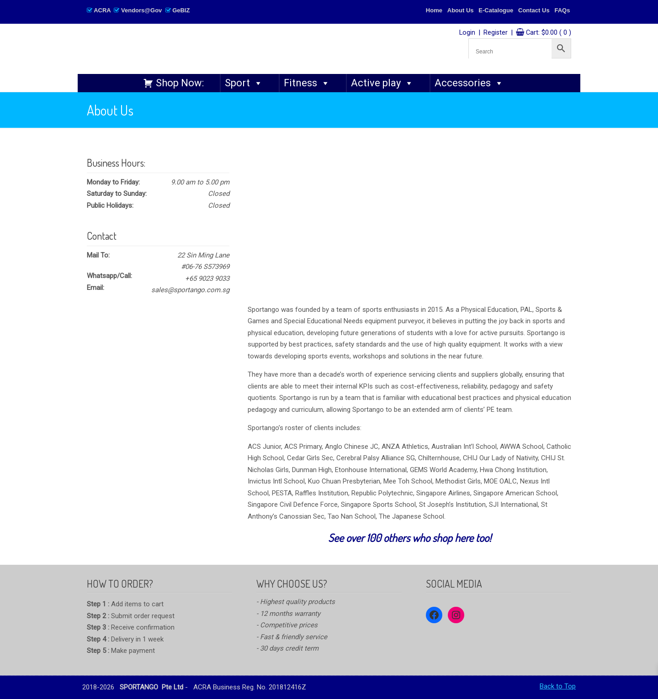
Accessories (469, 83)
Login (467, 33)
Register (495, 33)
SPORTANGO (222, 46)
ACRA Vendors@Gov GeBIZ (138, 10)
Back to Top (558, 686)
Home (434, 10)
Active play (382, 83)
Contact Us (534, 10)
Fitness (307, 83)
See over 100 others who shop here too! (409, 538)
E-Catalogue (495, 10)
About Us (460, 10)
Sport (244, 83)
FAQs (562, 10)
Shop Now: (180, 83)
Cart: (548, 33)
